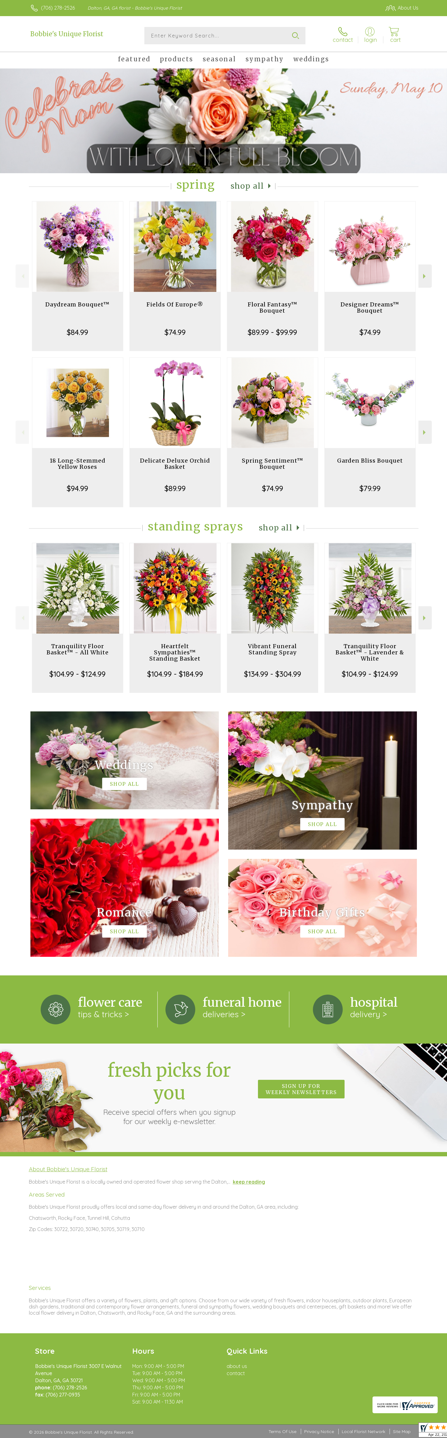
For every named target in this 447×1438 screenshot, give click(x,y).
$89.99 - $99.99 (272, 332)
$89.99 (175, 488)
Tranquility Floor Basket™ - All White (78, 649)
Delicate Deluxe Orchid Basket (175, 463)
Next (425, 276)
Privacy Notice (319, 1431)
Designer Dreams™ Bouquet (370, 307)
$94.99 (77, 488)
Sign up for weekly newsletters (301, 1089)
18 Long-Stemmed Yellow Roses (78, 463)
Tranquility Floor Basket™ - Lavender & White (370, 652)
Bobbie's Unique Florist (66, 34)
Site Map (402, 1431)
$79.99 (370, 488)
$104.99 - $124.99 (77, 674)
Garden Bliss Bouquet (370, 460)
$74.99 (175, 332)
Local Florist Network (363, 1431)
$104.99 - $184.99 (175, 674)
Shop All (247, 186)
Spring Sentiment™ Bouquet (272, 463)
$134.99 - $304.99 (272, 674)
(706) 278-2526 (58, 8)
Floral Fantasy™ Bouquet (272, 307)
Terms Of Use (282, 1431)
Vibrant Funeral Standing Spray (272, 649)
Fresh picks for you (169, 1092)
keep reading (249, 1182)
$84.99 (77, 332)
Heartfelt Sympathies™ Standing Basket (175, 652)
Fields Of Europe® (175, 304)
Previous (22, 276)
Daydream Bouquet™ (77, 304)
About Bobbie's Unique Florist (68, 1169)
